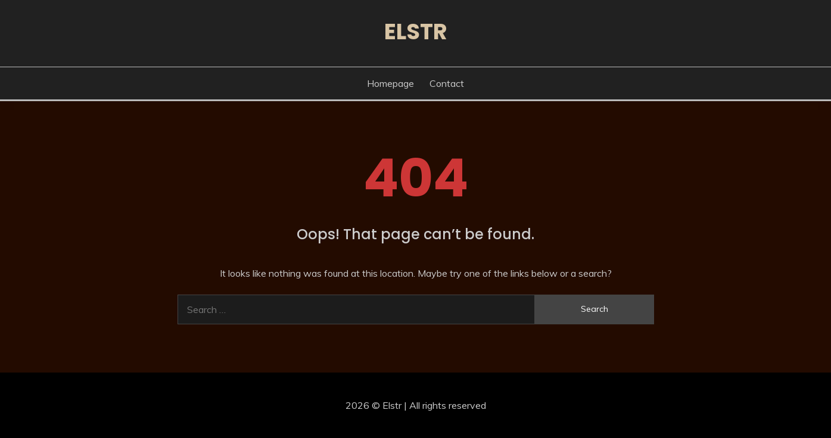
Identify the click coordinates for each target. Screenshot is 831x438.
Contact (446, 83)
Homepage (390, 83)
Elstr (415, 31)
